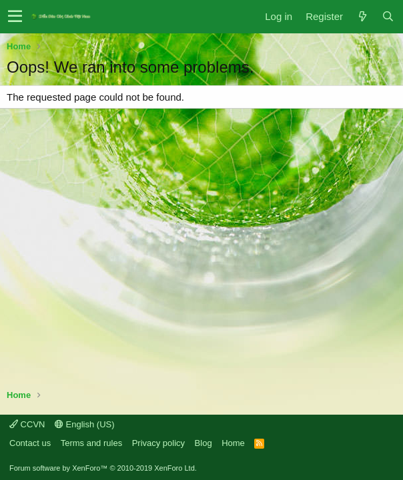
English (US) (85, 424)
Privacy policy (158, 443)
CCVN (27, 424)
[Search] (387, 16)
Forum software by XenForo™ (103, 468)
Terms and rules (91, 443)
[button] (15, 16)
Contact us (30, 443)
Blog (203, 443)
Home (233, 443)
